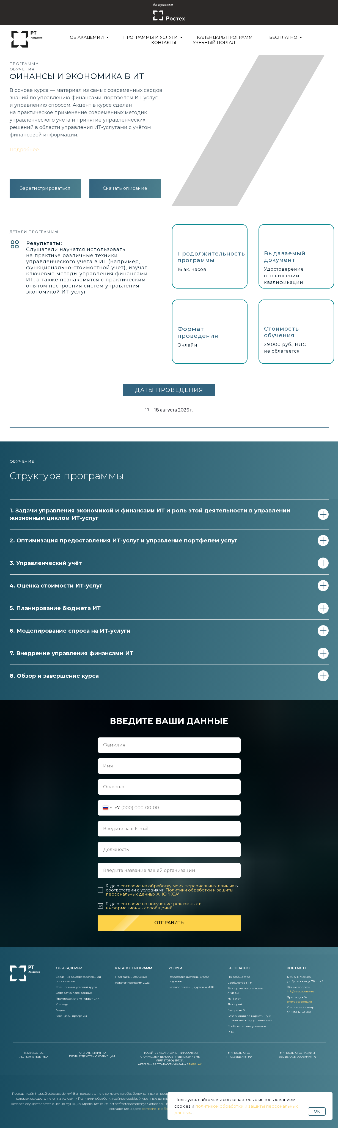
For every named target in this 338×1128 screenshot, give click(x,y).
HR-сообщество (239, 977)
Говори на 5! (237, 1010)
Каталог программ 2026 (132, 982)
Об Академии (87, 37)
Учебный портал (214, 42)
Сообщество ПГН (240, 982)
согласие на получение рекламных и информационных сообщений (154, 905)
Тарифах (195, 1064)
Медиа (60, 1010)
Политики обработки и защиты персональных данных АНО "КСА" (169, 892)
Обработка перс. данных (74, 993)
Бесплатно (283, 37)
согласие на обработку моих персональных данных (177, 885)
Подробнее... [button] (25, 150)
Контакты (163, 42)
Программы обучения (131, 977)
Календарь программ (225, 37)
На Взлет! (234, 998)
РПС (231, 1032)
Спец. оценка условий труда (76, 987)
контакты (296, 968)
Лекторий (235, 1004)
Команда (62, 1004)
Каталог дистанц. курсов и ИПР (191, 987)
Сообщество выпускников (247, 1026)
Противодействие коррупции (77, 998)
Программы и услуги (151, 37)
